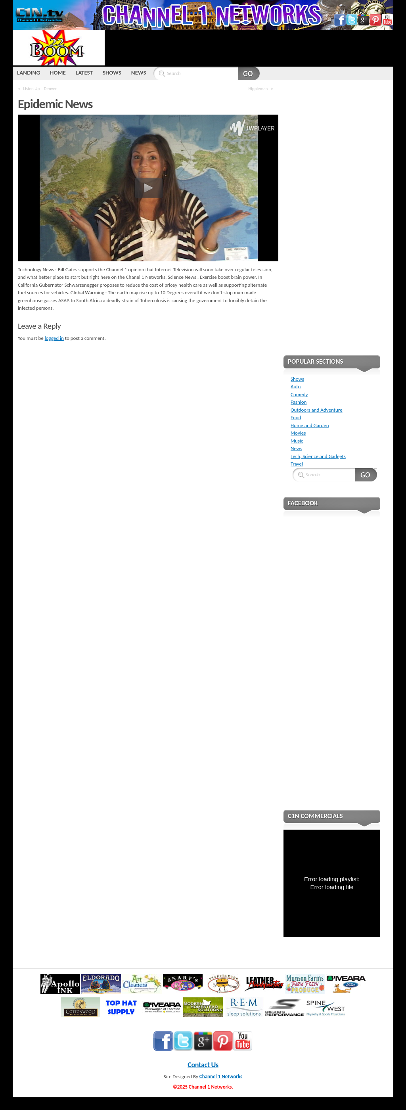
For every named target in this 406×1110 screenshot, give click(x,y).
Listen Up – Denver (40, 88)
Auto (296, 386)
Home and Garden (310, 425)
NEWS (138, 72)
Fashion (298, 402)
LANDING (28, 72)
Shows (297, 379)
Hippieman (258, 88)
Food (296, 417)
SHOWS (112, 72)
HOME (58, 72)
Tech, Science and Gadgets (318, 456)
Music (297, 441)
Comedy (299, 394)
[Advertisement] (249, 47)
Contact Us (203, 1064)
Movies (298, 433)
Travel (297, 464)
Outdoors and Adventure (317, 410)
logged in (54, 338)
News (296, 448)
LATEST (84, 72)
